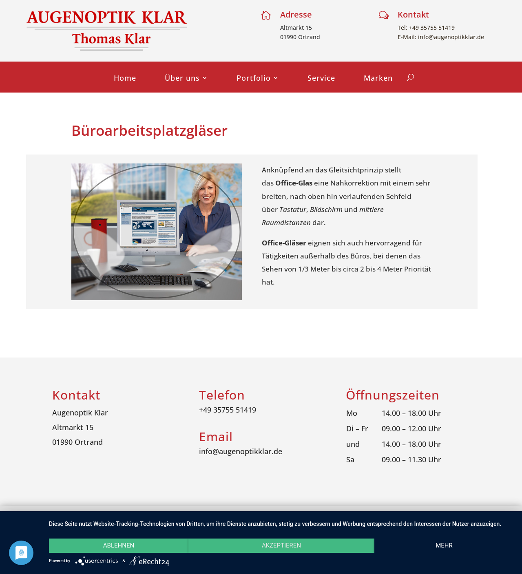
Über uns (182, 79)
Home (125, 79)
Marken (378, 79)
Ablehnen (118, 545)
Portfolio (254, 79)
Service (321, 79)
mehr (444, 545)
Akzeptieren (281, 545)
